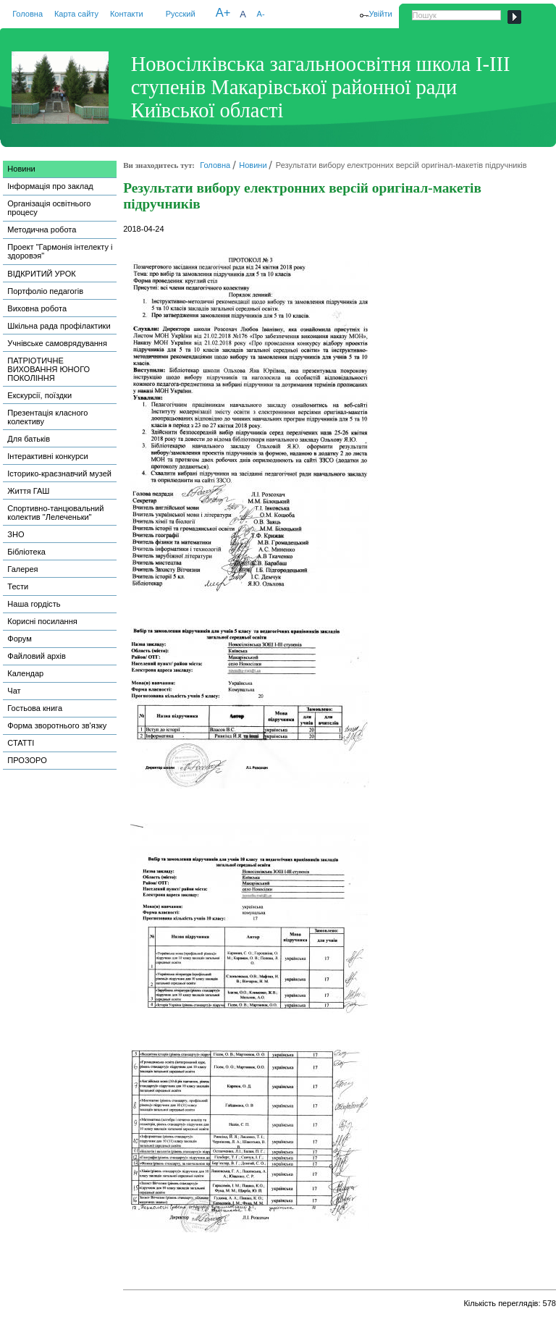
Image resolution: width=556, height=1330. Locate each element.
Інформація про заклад (50, 186)
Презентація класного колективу (47, 417)
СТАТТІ (20, 742)
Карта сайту (76, 13)
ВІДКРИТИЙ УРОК (41, 273)
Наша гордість (33, 603)
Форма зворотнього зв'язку (56, 725)
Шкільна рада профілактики (58, 325)
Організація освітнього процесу (48, 207)
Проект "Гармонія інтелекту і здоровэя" (59, 251)
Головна (27, 13)
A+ (223, 13)
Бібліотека (26, 551)
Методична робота (41, 229)
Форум (19, 638)
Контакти (126, 13)
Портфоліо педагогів (45, 291)
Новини (21, 168)
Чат (13, 690)
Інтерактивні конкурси (47, 456)
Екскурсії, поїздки (39, 395)
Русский (180, 13)
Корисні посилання (42, 621)
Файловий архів (36, 656)
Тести (17, 586)
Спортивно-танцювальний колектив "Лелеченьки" (55, 512)
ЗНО (15, 534)
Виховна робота (37, 308)
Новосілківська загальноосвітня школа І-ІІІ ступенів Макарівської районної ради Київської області (320, 87)
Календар (25, 673)
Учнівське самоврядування (57, 343)
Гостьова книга (34, 708)
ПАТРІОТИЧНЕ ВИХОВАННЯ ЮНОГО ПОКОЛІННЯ (48, 369)
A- (261, 13)
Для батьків (28, 438)
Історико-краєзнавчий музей (59, 473)
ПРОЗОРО (26, 760)
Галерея (22, 569)
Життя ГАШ (28, 491)
